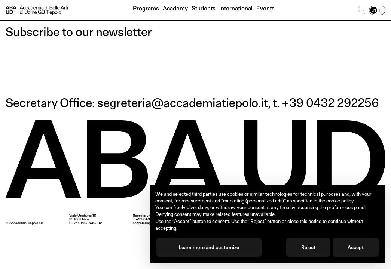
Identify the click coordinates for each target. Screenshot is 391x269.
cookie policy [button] (340, 201)
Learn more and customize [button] (209, 247)
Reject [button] (308, 247)
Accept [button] (356, 247)
